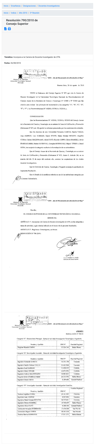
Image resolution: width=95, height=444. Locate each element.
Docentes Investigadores (49, 6)
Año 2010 (23, 13)
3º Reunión (34, 13)
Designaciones (29, 6)
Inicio (6, 6)
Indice (13, 13)
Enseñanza (15, 6)
